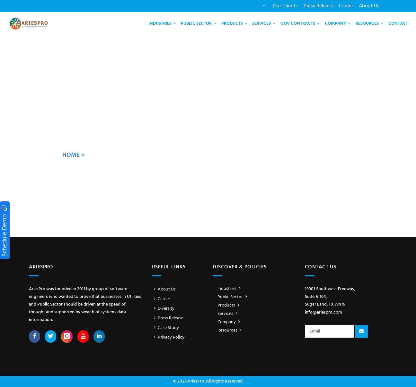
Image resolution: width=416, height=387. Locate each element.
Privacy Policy (168, 337)
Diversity (163, 308)
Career (346, 6)
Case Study (165, 328)
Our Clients (285, 6)
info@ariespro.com (323, 312)
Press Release (318, 6)
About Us (369, 6)
